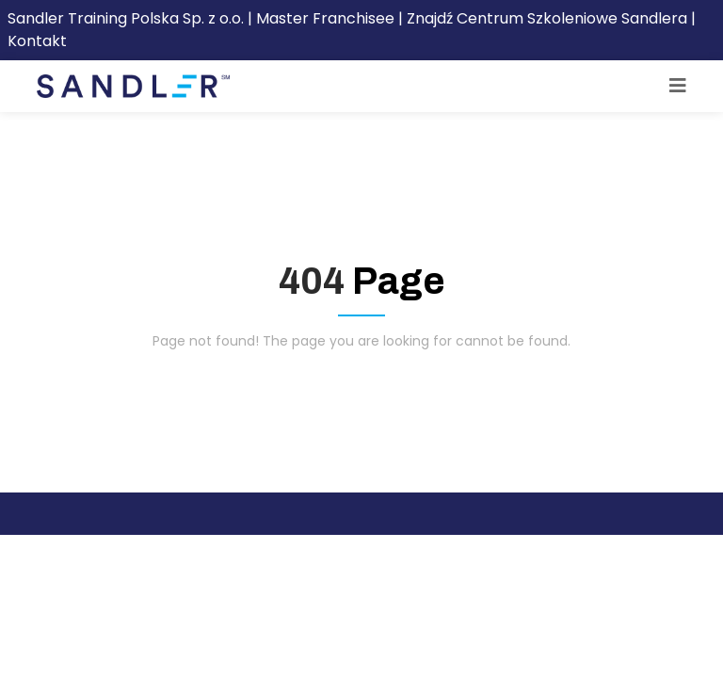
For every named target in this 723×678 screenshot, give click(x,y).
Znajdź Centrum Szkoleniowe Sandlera (547, 18)
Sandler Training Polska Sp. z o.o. (128, 18)
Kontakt (37, 41)
